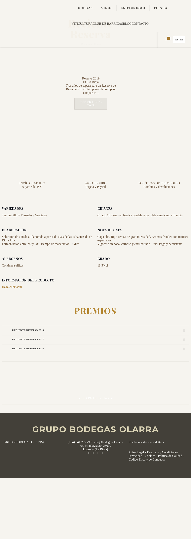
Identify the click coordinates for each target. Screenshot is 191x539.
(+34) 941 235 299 (80, 453)
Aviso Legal (136, 463)
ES (176, 39)
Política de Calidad (170, 467)
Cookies (150, 467)
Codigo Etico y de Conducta (147, 470)
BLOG (127, 23)
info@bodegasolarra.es (108, 453)
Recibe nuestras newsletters (146, 453)
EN (181, 39)
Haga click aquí (12, 298)
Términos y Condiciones (162, 463)
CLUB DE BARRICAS (108, 23)
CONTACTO (140, 23)
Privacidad (135, 467)
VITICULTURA (82, 23)
